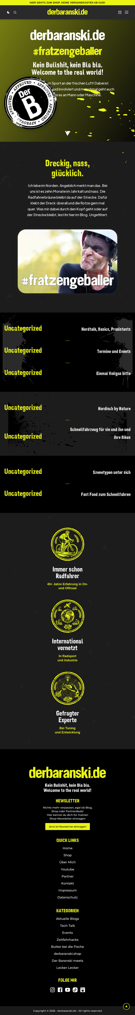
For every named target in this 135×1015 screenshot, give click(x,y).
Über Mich (67, 862)
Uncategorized (23, 328)
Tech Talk (67, 926)
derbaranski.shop (67, 954)
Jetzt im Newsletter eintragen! (67, 826)
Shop (68, 855)
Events (67, 933)
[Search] (15, 12)
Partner (68, 876)
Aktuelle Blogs (67, 919)
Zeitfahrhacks (67, 940)
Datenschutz (67, 897)
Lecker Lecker (67, 968)
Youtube (67, 869)
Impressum (67, 890)
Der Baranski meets (67, 961)
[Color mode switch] (8, 12)
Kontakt (67, 883)
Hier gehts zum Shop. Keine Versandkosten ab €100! (67, 2)
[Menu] (126, 12)
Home (68, 848)
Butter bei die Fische (67, 947)
